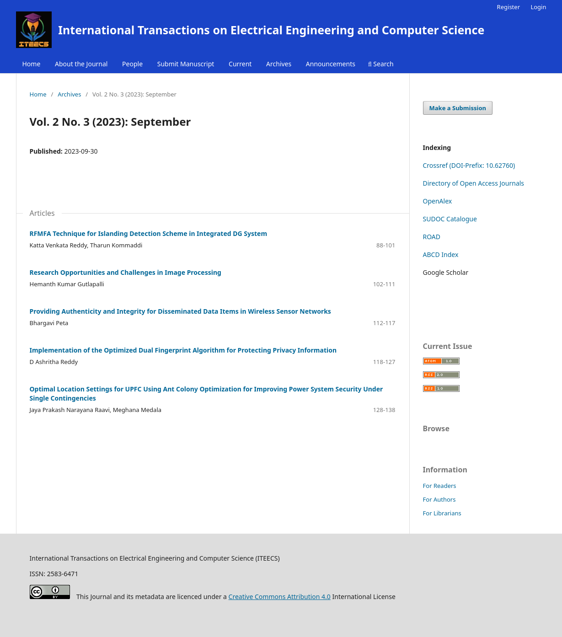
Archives (278, 63)
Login (538, 7)
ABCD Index (441, 254)
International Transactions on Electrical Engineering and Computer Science (271, 29)
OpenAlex (437, 201)
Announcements (330, 63)
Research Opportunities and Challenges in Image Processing (125, 272)
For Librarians (442, 513)
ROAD (432, 236)
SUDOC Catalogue (450, 218)
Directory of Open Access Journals (474, 183)
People (132, 63)
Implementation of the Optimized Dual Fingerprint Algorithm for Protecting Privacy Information (183, 350)
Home (31, 63)
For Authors (439, 499)
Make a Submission (457, 108)
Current (240, 63)
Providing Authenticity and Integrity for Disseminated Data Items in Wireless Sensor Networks (180, 311)
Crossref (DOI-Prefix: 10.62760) (469, 165)
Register (508, 7)
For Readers (439, 486)
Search (381, 63)
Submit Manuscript (185, 63)
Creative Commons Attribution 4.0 (280, 596)
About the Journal (81, 63)
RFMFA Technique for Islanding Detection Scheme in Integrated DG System (149, 233)
